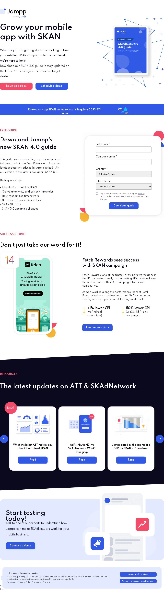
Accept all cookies (138, 574)
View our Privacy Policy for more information (30, 582)
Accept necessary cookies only (138, 581)
